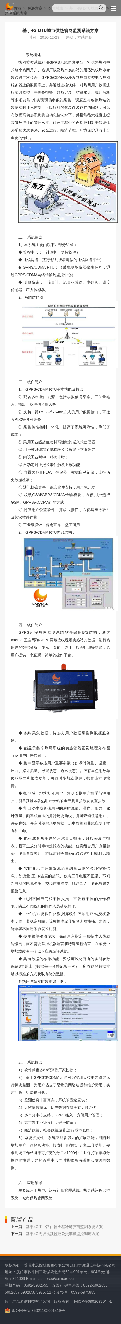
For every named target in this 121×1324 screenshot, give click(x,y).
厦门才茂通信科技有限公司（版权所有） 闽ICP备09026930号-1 (58, 1301)
